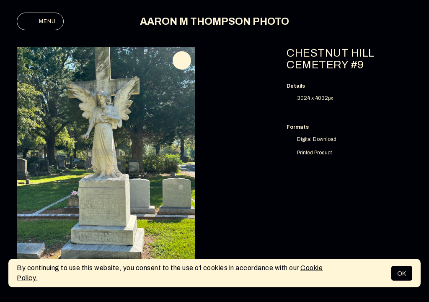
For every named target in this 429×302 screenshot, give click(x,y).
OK (401, 273)
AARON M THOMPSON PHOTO (214, 21)
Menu (40, 21)
